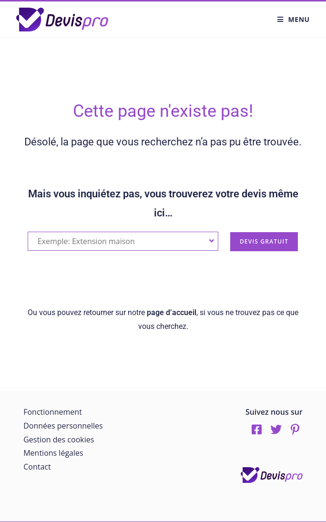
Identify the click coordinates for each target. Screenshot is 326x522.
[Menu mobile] (293, 19)
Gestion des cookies (58, 439)
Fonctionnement (52, 412)
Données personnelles (62, 425)
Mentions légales (53, 453)
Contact (37, 466)
